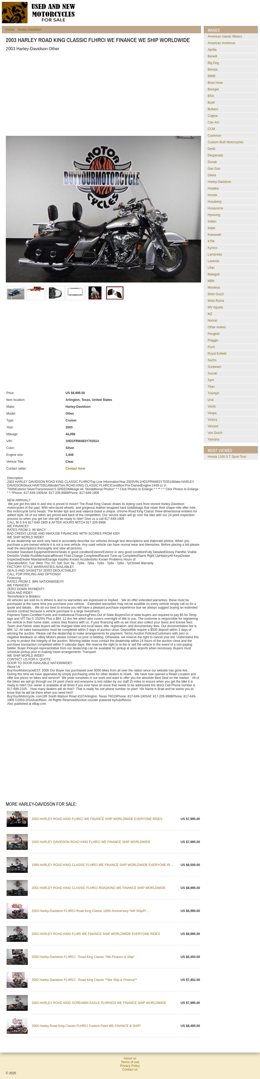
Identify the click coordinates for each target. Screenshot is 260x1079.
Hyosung (214, 215)
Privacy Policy (130, 1066)
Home (10, 29)
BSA (211, 96)
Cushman (214, 135)
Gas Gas (214, 168)
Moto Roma (216, 301)
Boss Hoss (215, 83)
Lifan (211, 268)
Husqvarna (215, 208)
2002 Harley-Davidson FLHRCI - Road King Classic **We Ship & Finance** (84, 980)
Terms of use (130, 1062)
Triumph (213, 393)
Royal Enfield (217, 353)
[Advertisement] (80, 94)
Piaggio (213, 340)
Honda (212, 195)
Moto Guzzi (216, 294)
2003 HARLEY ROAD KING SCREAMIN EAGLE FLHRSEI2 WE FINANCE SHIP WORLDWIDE (99, 1003)
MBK (211, 281)
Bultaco (213, 109)
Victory (212, 420)
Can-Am (213, 122)
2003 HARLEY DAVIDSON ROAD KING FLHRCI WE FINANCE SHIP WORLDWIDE (91, 842)
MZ (210, 314)
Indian (212, 221)
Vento (212, 406)
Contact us (129, 1069)
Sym (211, 380)
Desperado (215, 155)
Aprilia (212, 50)
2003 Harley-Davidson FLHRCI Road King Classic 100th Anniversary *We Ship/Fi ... (91, 911)
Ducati (212, 162)
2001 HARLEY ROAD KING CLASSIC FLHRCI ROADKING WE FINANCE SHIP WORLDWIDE (98, 888)
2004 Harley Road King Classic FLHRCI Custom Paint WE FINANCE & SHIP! (86, 1026)
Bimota (212, 69)
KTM (211, 241)
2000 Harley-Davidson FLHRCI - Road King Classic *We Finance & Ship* (83, 957)
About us (130, 1058)
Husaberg (214, 201)
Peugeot (214, 334)
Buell (211, 102)
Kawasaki (214, 235)
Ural (210, 400)
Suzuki (212, 373)
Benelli (212, 56)
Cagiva (212, 116)
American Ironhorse (221, 43)
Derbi (211, 149)
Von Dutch (215, 433)
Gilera (212, 175)
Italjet (211, 228)
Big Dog (213, 63)
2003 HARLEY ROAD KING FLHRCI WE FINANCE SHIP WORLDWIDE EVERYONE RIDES (97, 819)
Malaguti (214, 274)
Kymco (212, 248)
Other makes (217, 327)
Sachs (212, 360)
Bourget (213, 89)
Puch (211, 347)
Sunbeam (214, 367)
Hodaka (213, 188)
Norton (212, 320)
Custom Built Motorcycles (225, 142)
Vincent (213, 426)
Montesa (214, 287)
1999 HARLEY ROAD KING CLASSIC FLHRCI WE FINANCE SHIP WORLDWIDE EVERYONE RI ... (103, 865)
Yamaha (213, 439)
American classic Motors (225, 36)
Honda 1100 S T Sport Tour (227, 457)
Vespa (212, 413)
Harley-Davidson (29, 29)
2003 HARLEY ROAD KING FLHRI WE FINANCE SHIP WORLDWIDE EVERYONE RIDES (96, 934)
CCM (211, 129)
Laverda (213, 261)
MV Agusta (215, 307)
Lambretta (215, 254)
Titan (211, 386)
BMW (211, 76)
